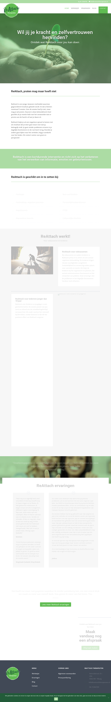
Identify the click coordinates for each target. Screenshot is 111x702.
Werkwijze (75, 8)
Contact (103, 8)
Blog (94, 8)
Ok (56, 699)
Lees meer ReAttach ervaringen (55, 604)
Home (67, 8)
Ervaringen (85, 8)
